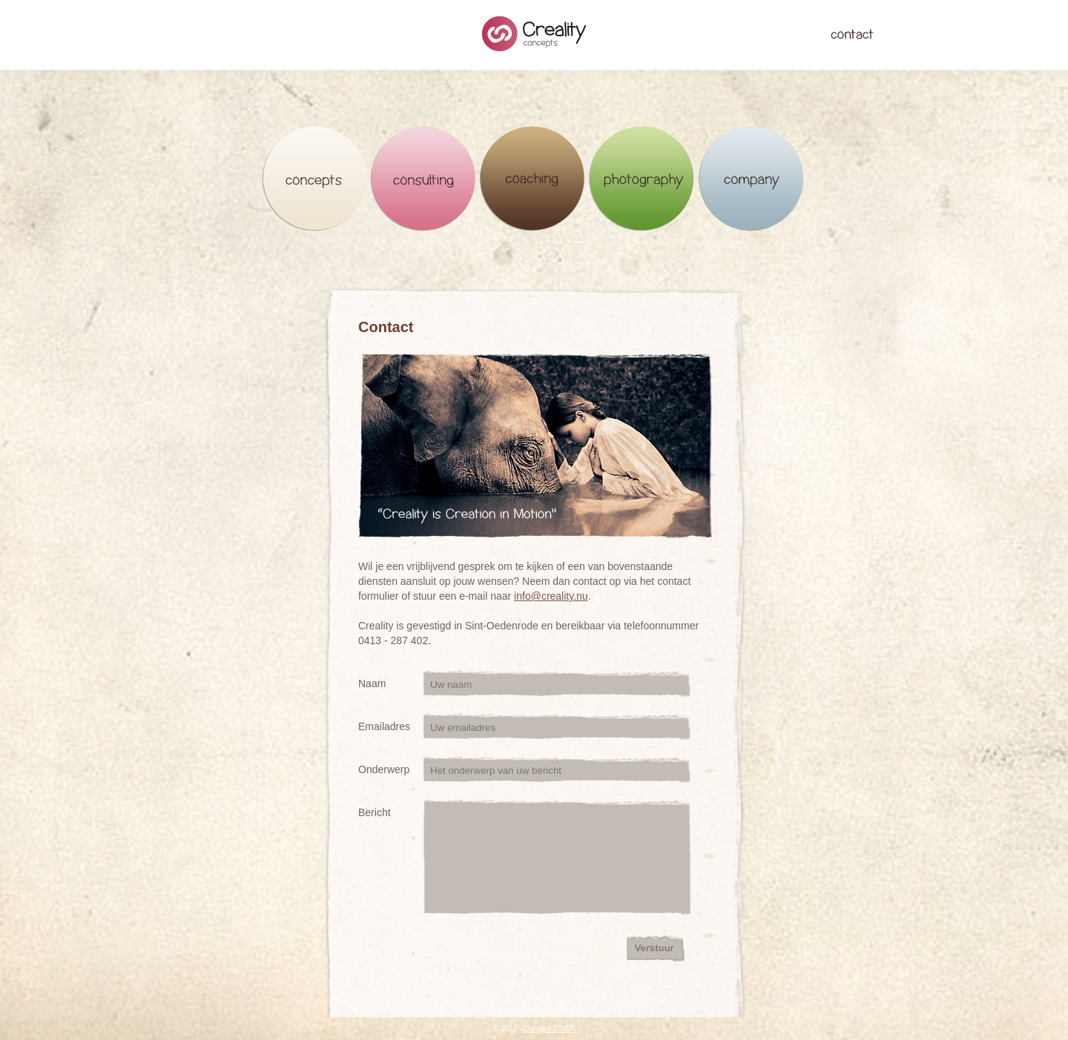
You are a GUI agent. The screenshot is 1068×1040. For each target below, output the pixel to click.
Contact (852, 34)
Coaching (533, 178)
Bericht (374, 812)
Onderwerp (383, 769)
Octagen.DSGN (549, 1028)
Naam (372, 683)
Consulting (424, 178)
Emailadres (384, 726)
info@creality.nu (551, 596)
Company (751, 178)
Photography (642, 178)
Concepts (315, 178)
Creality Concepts (534, 33)
